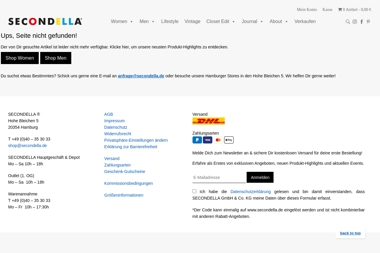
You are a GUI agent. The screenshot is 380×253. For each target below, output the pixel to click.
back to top (350, 233)
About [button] (279, 21)
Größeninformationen (123, 195)
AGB (108, 114)
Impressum (114, 120)
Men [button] (147, 21)
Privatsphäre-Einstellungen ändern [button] (136, 140)
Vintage (192, 21)
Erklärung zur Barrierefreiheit (130, 146)
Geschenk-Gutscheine (124, 171)
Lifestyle (170, 21)
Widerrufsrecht (117, 133)
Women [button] (122, 21)
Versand (111, 158)
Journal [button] (252, 21)
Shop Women (20, 58)
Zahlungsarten (117, 165)
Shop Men (56, 58)
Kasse (327, 9)
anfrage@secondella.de (141, 76)
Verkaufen (305, 21)
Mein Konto (307, 9)
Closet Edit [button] (221, 21)
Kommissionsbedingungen (128, 183)
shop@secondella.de (27, 145)
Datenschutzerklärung (250, 191)
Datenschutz (115, 127)
